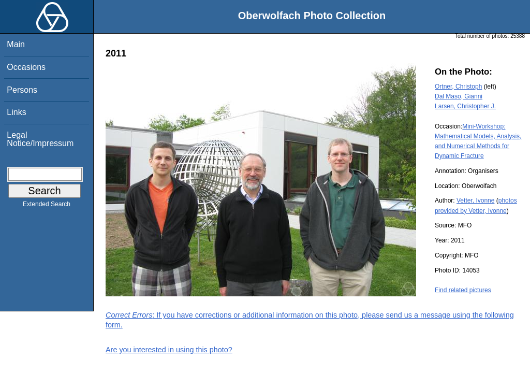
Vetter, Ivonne (475, 200)
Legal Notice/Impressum (40, 139)
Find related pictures (463, 290)
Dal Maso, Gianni (458, 96)
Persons (22, 89)
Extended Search (46, 206)
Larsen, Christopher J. (465, 106)
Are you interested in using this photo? (169, 350)
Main (16, 44)
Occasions (26, 67)
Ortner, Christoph (458, 86)
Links (16, 112)
